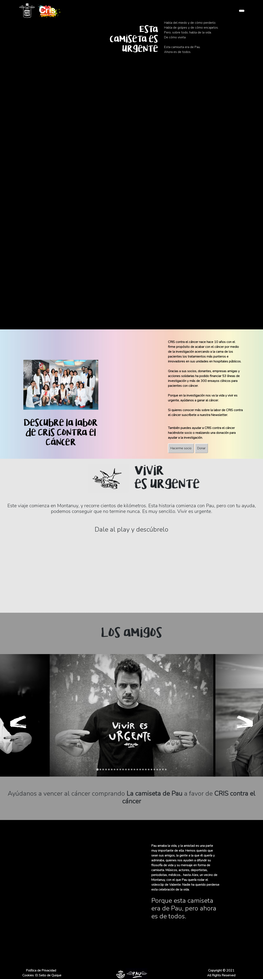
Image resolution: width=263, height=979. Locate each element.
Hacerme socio (181, 448)
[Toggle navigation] (241, 11)
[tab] (97, 769)
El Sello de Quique (48, 975)
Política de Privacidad (41, 970)
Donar (201, 448)
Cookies (28, 975)
